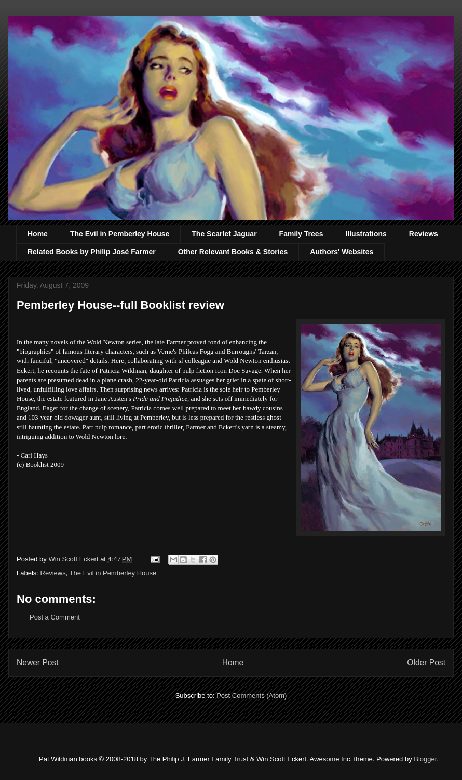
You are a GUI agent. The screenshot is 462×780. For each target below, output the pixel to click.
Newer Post (38, 662)
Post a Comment (55, 617)
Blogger (425, 759)
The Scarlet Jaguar (224, 234)
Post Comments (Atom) (251, 696)
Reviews (423, 234)
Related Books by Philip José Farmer (92, 252)
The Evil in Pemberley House (119, 234)
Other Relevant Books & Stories (233, 252)
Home (38, 234)
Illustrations (365, 234)
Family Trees (301, 234)
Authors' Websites (341, 252)
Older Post (426, 662)
